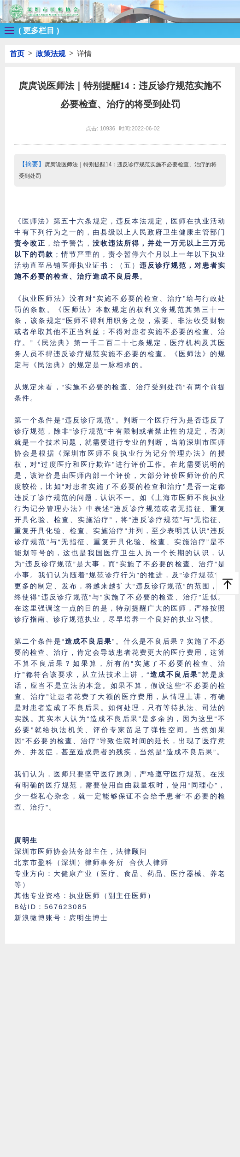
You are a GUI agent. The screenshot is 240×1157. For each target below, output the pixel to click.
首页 (17, 54)
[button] (29, 30)
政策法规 (50, 54)
